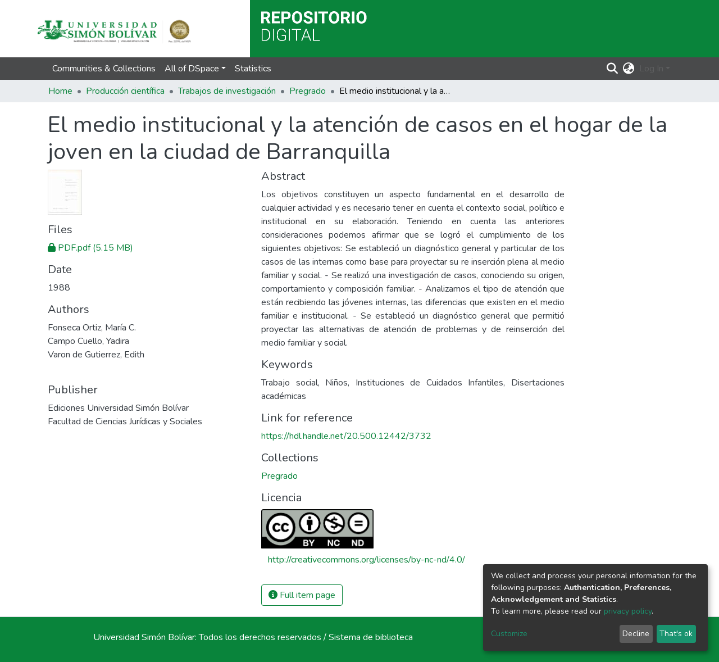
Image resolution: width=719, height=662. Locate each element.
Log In (651, 68)
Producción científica (125, 91)
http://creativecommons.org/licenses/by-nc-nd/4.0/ (366, 560)
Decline (635, 633)
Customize (509, 633)
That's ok (676, 633)
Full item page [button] (302, 595)
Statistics (253, 68)
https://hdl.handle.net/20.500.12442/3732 (346, 436)
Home (60, 91)
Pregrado (307, 91)
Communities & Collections (104, 68)
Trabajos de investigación (227, 91)
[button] (629, 68)
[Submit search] (613, 68)
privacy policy (628, 611)
